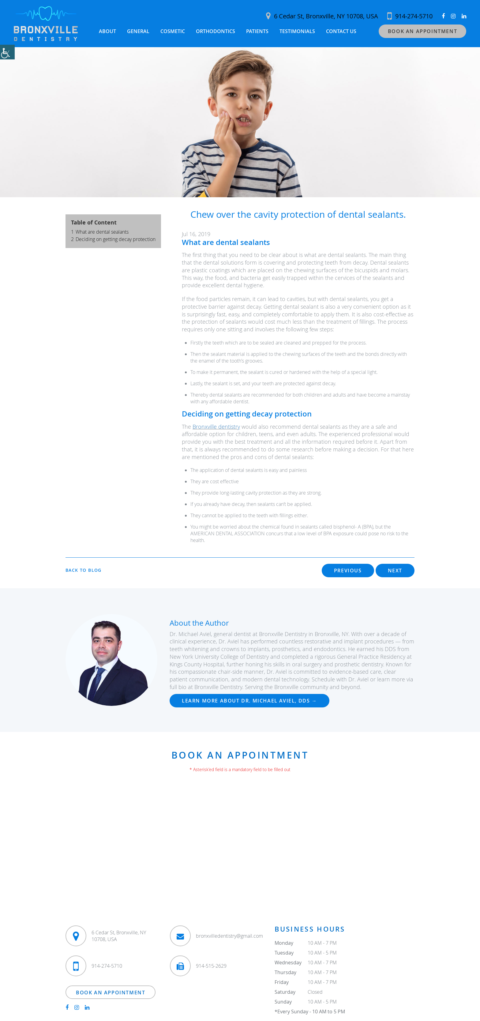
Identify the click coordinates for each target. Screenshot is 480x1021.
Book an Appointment (422, 31)
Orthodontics (215, 31)
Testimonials (297, 31)
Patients (257, 31)
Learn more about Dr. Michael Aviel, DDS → (249, 700)
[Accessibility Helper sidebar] (7, 52)
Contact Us (341, 31)
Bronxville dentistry (216, 426)
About (107, 31)
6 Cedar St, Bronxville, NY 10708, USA (322, 16)
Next (395, 570)
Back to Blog (84, 570)
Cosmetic (172, 31)
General (138, 31)
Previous (348, 570)
